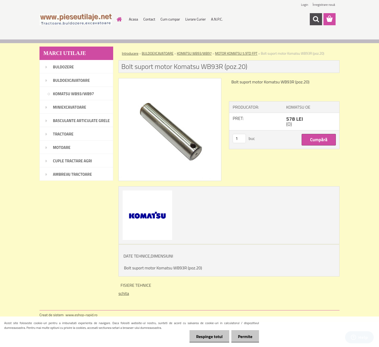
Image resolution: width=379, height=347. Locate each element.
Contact (149, 19)
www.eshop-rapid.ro (81, 315)
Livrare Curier (195, 19)
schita (123, 293)
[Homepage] (119, 19)
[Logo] (75, 19)
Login (304, 4)
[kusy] (239, 138)
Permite (245, 336)
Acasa (133, 19)
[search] (316, 19)
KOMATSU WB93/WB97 (194, 53)
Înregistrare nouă (324, 4)
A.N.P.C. (217, 19)
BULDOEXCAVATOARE (158, 53)
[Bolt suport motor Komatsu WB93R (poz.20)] (170, 80)
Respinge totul (209, 336)
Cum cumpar (170, 19)
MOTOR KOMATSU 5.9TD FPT (236, 53)
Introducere (130, 53)
